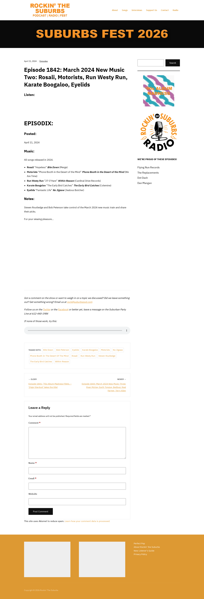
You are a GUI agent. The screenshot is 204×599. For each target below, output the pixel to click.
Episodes (44, 61)
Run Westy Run (88, 355)
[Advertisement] (47, 559)
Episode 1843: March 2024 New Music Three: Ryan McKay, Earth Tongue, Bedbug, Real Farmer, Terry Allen (104, 387)
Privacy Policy (140, 554)
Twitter (46, 309)
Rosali (74, 355)
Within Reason (62, 361)
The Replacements (148, 172)
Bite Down (48, 350)
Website (32, 493)
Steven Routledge (106, 355)
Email (32, 478)
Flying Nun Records (148, 167)
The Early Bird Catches (41, 361)
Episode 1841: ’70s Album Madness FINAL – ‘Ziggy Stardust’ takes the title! (50, 385)
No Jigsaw (118, 350)
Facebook (63, 309)
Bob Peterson (62, 350)
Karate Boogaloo (90, 350)
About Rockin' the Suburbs (147, 547)
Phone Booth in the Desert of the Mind (49, 355)
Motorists (105, 350)
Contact (165, 10)
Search (172, 63)
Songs (125, 10)
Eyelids (75, 350)
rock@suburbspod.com (79, 302)
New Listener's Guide (144, 550)
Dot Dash (142, 177)
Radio (175, 10)
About (115, 10)
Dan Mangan (144, 183)
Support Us (151, 10)
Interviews (137, 10)
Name (32, 462)
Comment (34, 422)
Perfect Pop (139, 543)
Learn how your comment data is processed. (87, 521)
